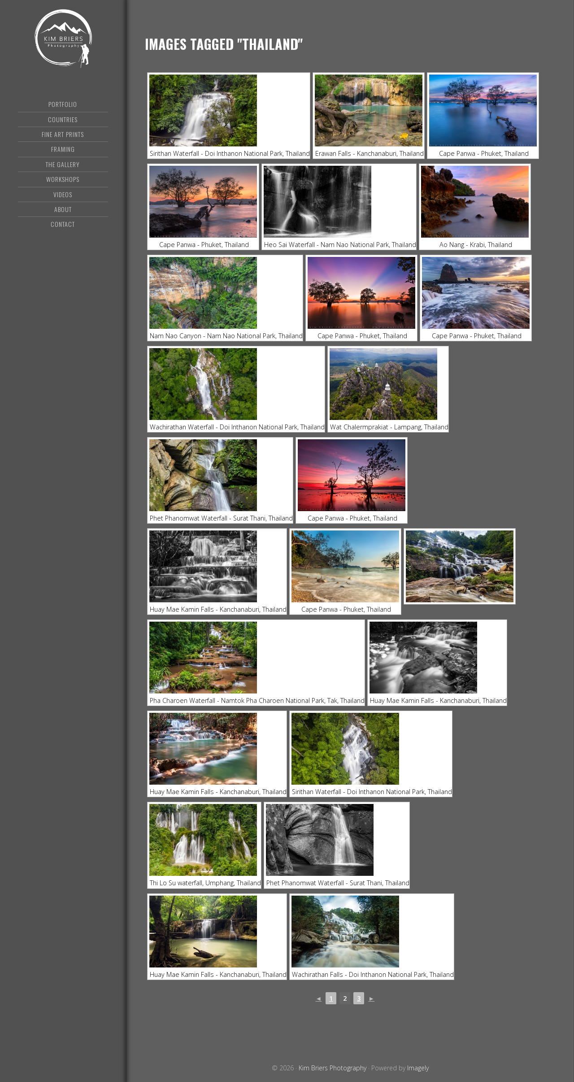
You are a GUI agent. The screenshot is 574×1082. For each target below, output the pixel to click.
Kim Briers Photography (63, 42)
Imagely (418, 1068)
